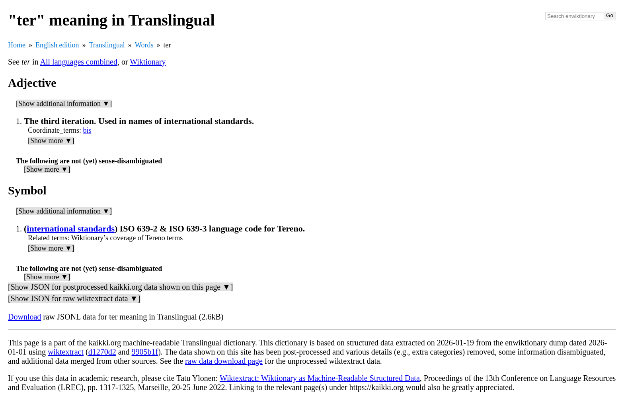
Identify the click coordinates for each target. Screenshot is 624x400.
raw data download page (224, 361)
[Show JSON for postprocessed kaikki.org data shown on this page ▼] (120, 286)
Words (144, 45)
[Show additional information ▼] (64, 104)
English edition (57, 45)
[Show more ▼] (51, 141)
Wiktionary (148, 61)
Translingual (107, 45)
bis (87, 130)
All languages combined (78, 61)
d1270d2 (102, 351)
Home (16, 45)
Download (24, 316)
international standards (71, 228)
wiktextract (66, 351)
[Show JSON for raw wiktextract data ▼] (74, 298)
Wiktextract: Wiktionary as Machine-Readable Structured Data (320, 378)
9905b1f (145, 351)
